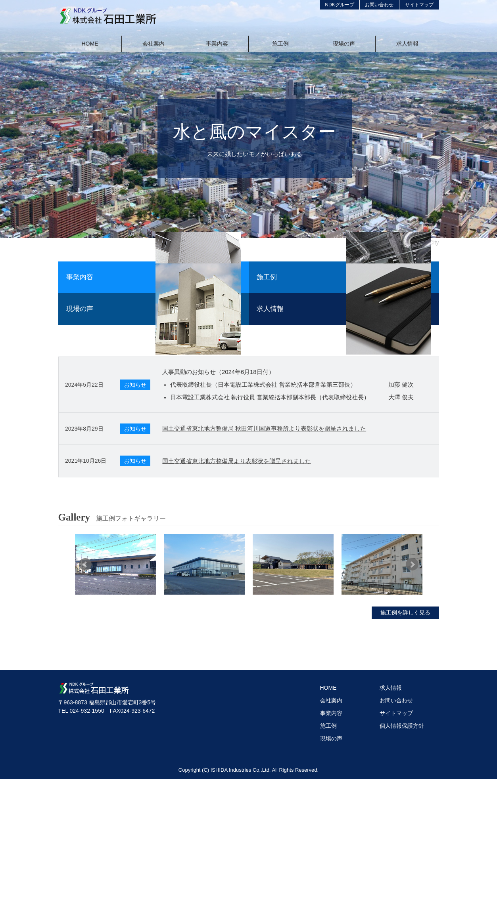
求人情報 (391, 815)
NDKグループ (339, 5)
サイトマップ (419, 5)
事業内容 (331, 840)
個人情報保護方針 (402, 853)
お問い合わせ (379, 5)
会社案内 (331, 827)
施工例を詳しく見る (405, 739)
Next (412, 691)
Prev (85, 691)
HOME (328, 815)
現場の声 (331, 865)
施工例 (328, 853)
